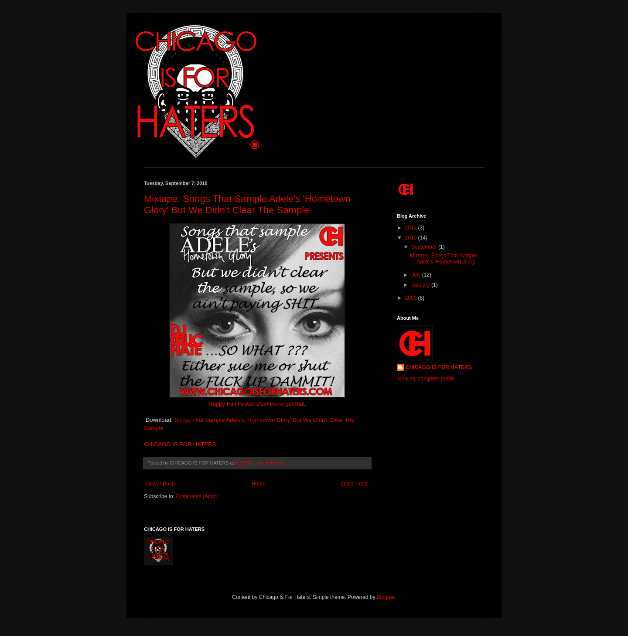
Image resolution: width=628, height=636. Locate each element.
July (416, 275)
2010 (411, 238)
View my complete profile (426, 379)
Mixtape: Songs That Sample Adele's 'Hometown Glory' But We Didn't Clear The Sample (247, 204)
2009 (411, 298)
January (421, 285)
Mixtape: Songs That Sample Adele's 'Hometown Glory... (444, 259)
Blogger (386, 597)
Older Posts (355, 484)
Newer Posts (161, 484)
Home (259, 484)
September (424, 247)
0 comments (271, 462)
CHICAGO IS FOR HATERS (439, 367)
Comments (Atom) (197, 496)
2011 (411, 228)
